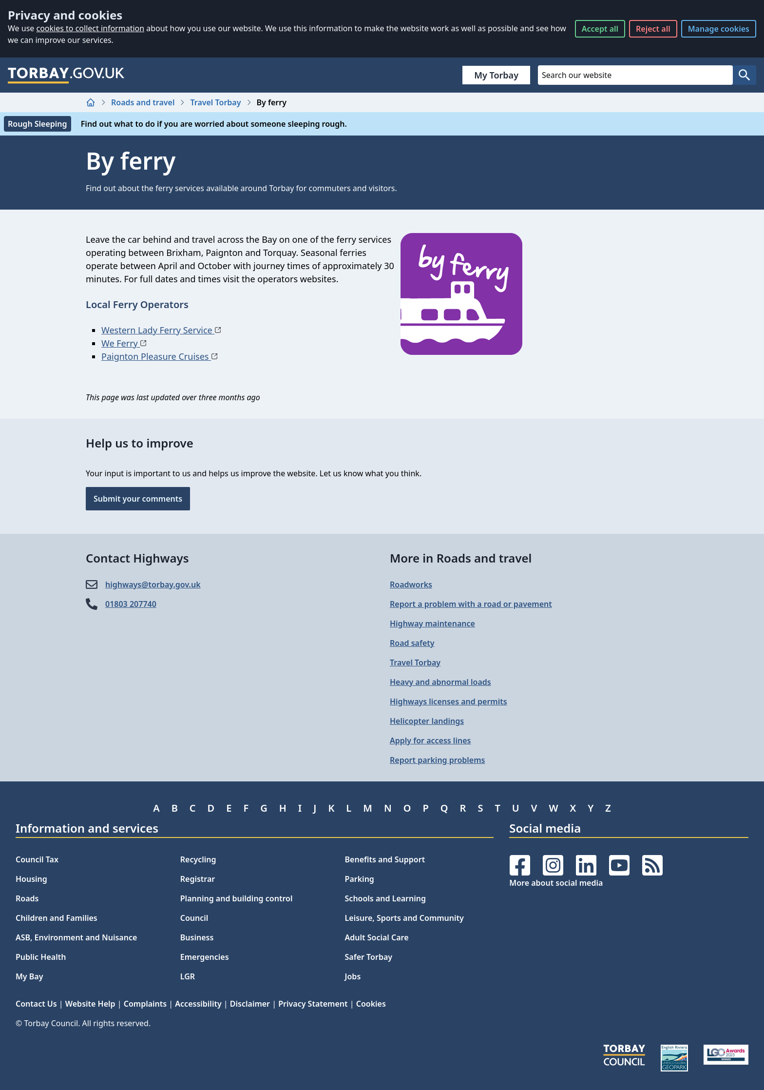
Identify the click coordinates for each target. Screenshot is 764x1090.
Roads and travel (142, 102)
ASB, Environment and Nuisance (76, 937)
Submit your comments (138, 498)
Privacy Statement (312, 1003)
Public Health (41, 957)
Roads (27, 898)
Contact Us (36, 1003)
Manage (718, 28)
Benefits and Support (385, 859)
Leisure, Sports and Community (404, 918)
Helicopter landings (427, 721)
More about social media (556, 882)
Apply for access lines (430, 740)
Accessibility (198, 1003)
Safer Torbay (369, 957)
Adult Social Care (377, 937)
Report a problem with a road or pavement (471, 604)
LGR (187, 976)
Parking (359, 879)
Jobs (353, 976)
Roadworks (411, 584)
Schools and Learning (385, 898)
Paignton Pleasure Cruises (159, 356)
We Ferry (124, 343)
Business (197, 937)
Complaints (145, 1003)
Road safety (412, 643)
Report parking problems (437, 760)
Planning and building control (236, 898)
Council (194, 918)
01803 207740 (130, 604)
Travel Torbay (215, 102)
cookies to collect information (90, 28)
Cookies (371, 1003)
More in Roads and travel (461, 558)
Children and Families (56, 918)
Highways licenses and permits (448, 701)
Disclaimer (250, 1003)
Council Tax (37, 859)
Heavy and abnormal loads (440, 682)
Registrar (197, 879)
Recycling (198, 859)
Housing (31, 879)
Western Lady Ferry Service (161, 330)
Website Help (90, 1003)
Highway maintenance (432, 623)
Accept (600, 28)
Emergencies (204, 957)
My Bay (29, 976)
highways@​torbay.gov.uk (153, 584)
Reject (653, 28)
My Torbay (496, 75)
